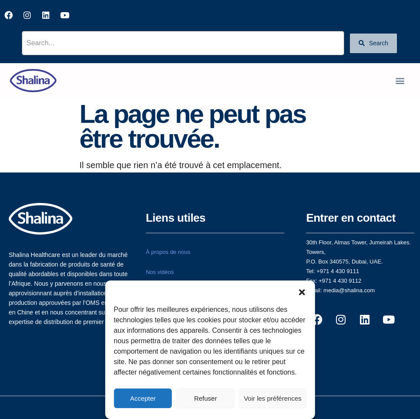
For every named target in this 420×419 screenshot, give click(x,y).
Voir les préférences (273, 398)
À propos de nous (168, 252)
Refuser (205, 398)
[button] (302, 291)
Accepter (143, 398)
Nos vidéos (160, 272)
